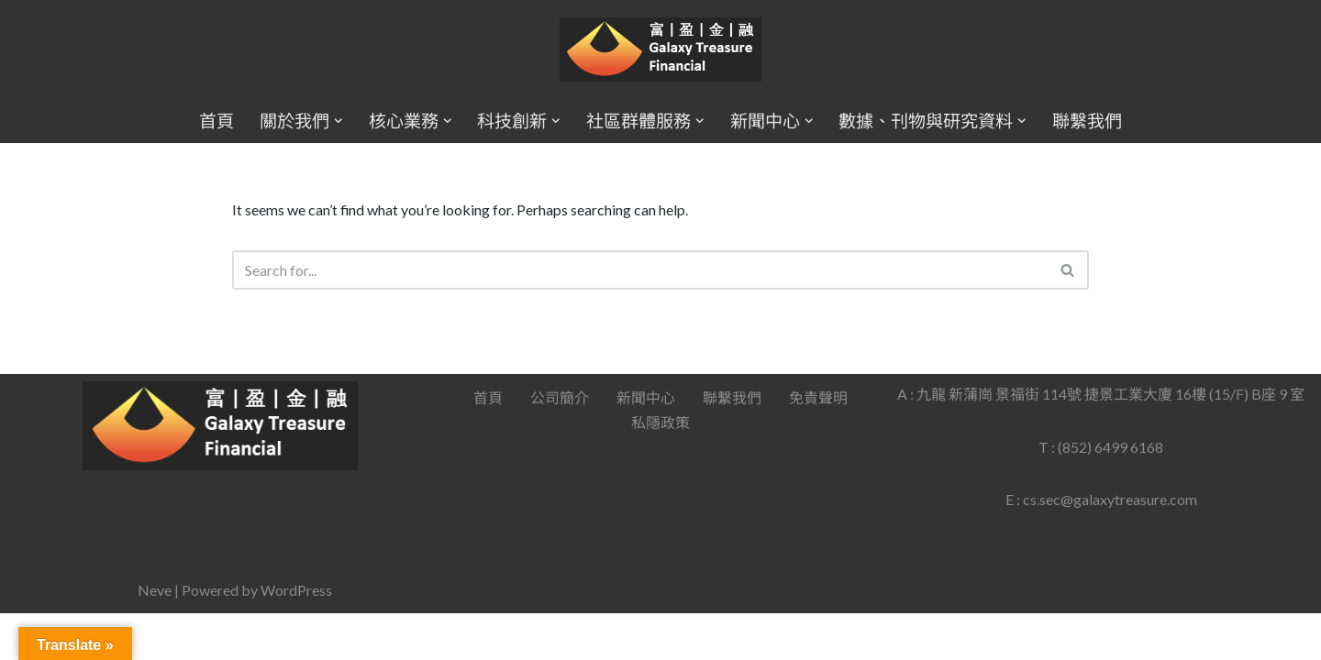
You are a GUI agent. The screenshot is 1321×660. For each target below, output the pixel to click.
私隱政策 (660, 469)
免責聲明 (818, 444)
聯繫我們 (1087, 120)
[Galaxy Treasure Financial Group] (660, 49)
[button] (338, 121)
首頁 (216, 120)
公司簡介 (559, 444)
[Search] (640, 270)
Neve (155, 636)
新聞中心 (645, 444)
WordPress (296, 636)
